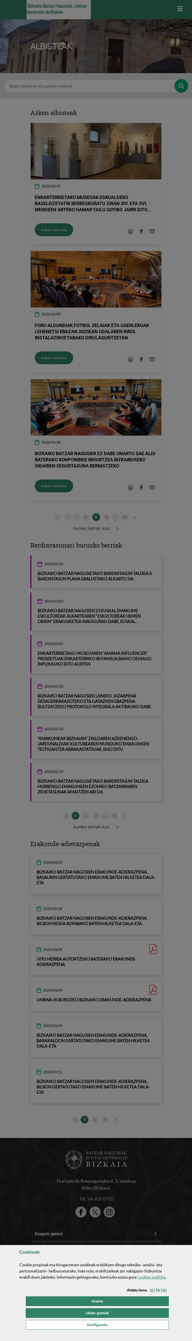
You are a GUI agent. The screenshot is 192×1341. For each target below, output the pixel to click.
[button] (151, 1290)
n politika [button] (151, 1277)
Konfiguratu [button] (123, 1324)
